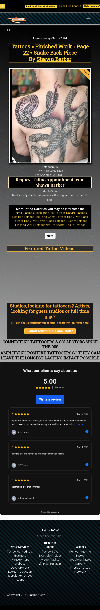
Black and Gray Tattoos (49, 212)
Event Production (20, 571)
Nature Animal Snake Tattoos (65, 224)
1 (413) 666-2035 (50, 563)
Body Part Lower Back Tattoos (44, 220)
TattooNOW (50, 551)
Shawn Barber (54, 59)
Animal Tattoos (24, 212)
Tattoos (21, 46)
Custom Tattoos (76, 220)
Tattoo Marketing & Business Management (20, 555)
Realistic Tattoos (23, 216)
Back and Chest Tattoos (50, 216)
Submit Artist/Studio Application (50, 331)
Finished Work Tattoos (30, 224)
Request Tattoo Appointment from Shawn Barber (50, 182)
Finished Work (53, 46)
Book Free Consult (72, 6)
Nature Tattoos (76, 212)
